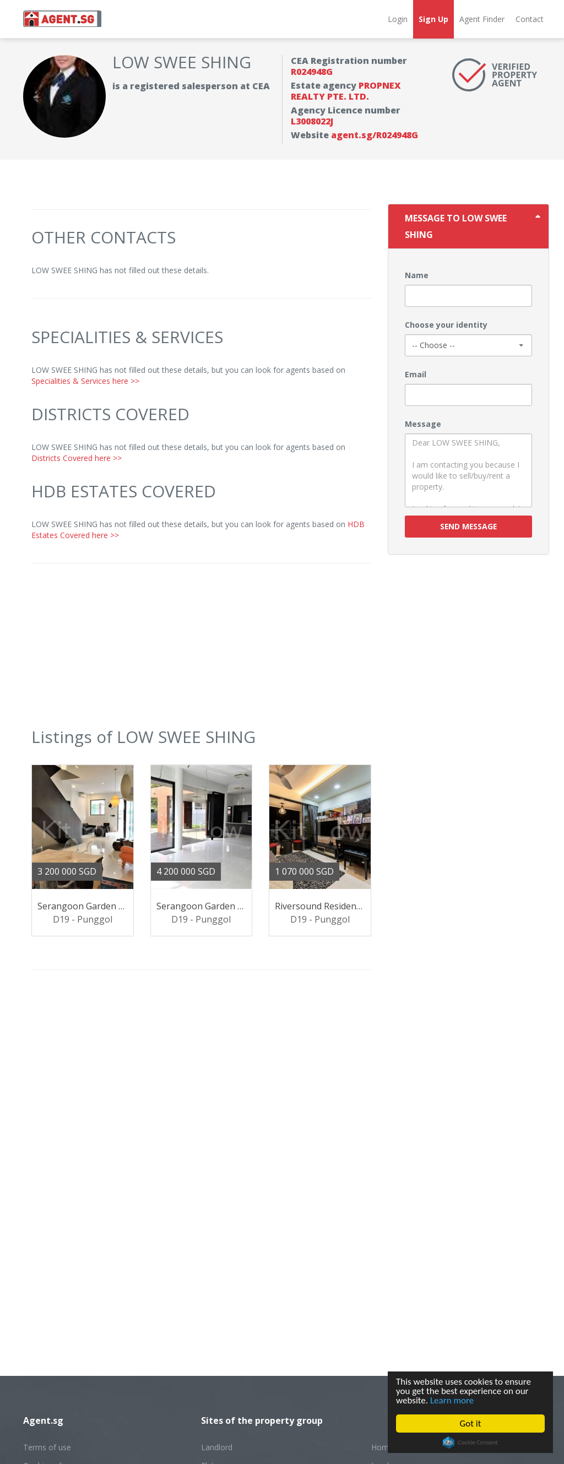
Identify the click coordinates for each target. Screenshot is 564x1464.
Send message (468, 526)
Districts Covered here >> (76, 458)
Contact (530, 19)
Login (398, 19)
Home (382, 1447)
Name (417, 275)
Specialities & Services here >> (85, 381)
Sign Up (433, 19)
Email (415, 374)
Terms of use (47, 1447)
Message (423, 424)
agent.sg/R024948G (374, 135)
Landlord (216, 1447)
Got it (470, 1423)
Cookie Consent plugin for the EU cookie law (470, 1442)
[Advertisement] (201, 651)
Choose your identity (446, 324)
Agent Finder (482, 19)
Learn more (452, 1400)
